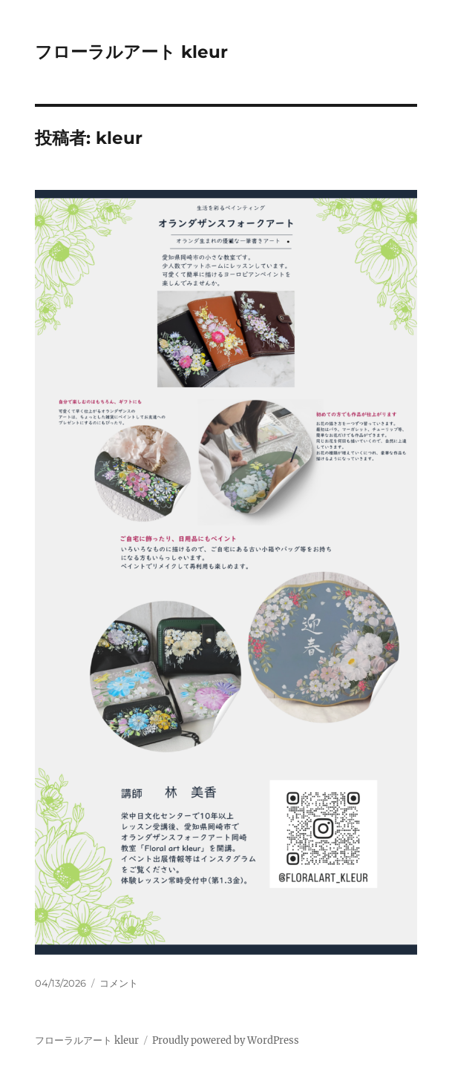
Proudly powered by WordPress (225, 1040)
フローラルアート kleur (131, 52)
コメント (118, 983)
